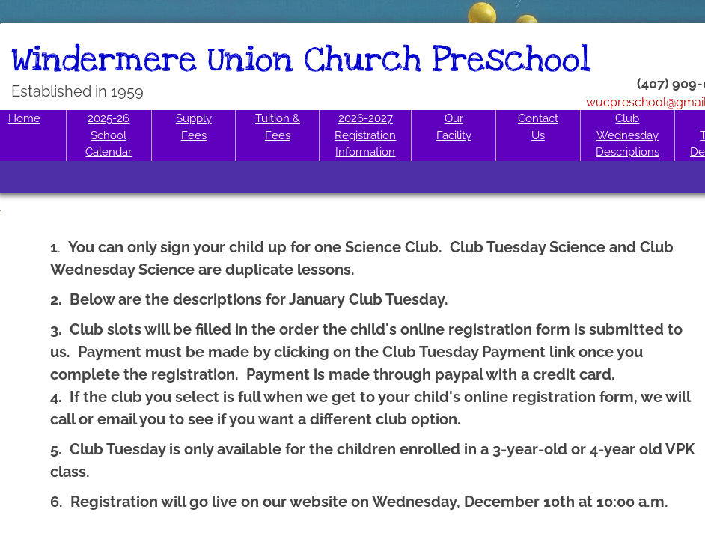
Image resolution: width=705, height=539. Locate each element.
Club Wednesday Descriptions (627, 135)
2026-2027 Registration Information (365, 135)
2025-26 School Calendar (108, 135)
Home (24, 118)
